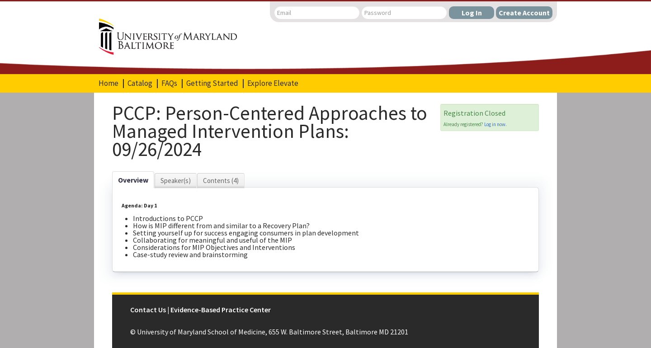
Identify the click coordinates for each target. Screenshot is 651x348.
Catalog (139, 83)
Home (108, 83)
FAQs (169, 83)
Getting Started (212, 83)
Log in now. (495, 124)
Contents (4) (221, 180)
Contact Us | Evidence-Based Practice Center (200, 309)
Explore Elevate (272, 83)
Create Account (524, 12)
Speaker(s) (175, 180)
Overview (133, 179)
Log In (472, 12)
